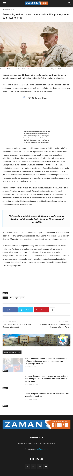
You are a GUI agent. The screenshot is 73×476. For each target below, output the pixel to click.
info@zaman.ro (41, 449)
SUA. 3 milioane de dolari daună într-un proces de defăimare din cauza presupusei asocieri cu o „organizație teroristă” (46, 361)
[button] (69, 3)
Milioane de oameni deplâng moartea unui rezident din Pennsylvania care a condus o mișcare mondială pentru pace (47, 378)
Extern (5, 293)
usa (22, 298)
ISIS (11, 298)
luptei (17, 298)
